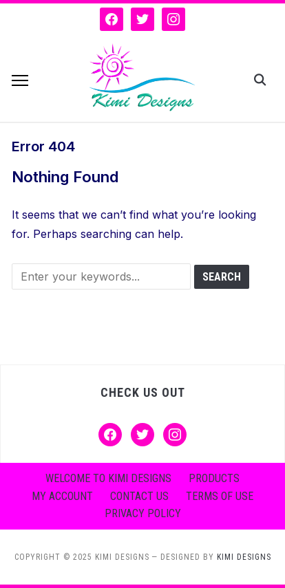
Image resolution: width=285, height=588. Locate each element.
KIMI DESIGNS (244, 557)
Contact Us (139, 496)
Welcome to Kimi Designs (108, 478)
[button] (20, 80)
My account (62, 496)
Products (214, 478)
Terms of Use (219, 496)
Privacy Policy (143, 513)
